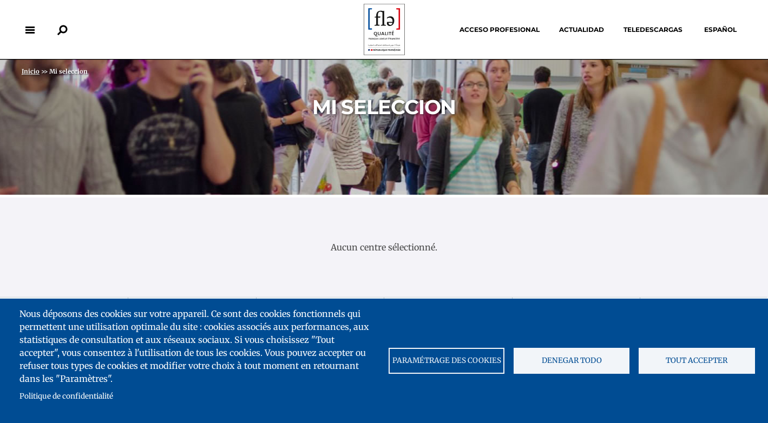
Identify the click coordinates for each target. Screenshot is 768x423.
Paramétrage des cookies (446, 360)
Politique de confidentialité (66, 396)
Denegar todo (572, 360)
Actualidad (581, 29)
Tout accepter (696, 360)
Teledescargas (652, 29)
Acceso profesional (500, 29)
